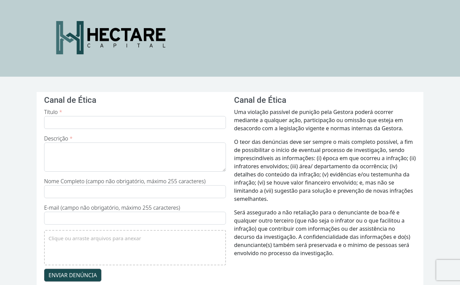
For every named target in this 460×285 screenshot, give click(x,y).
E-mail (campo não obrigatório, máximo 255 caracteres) (112, 207)
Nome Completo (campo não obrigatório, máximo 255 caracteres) (125, 181)
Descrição (58, 138)
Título (53, 112)
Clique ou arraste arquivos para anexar (95, 238)
